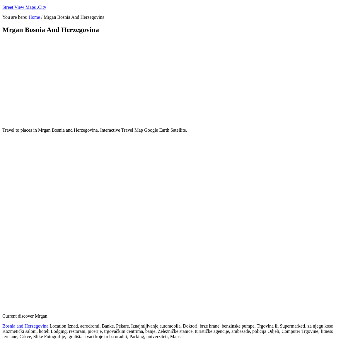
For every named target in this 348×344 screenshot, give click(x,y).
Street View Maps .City (24, 7)
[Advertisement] (144, 81)
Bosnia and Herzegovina (25, 325)
